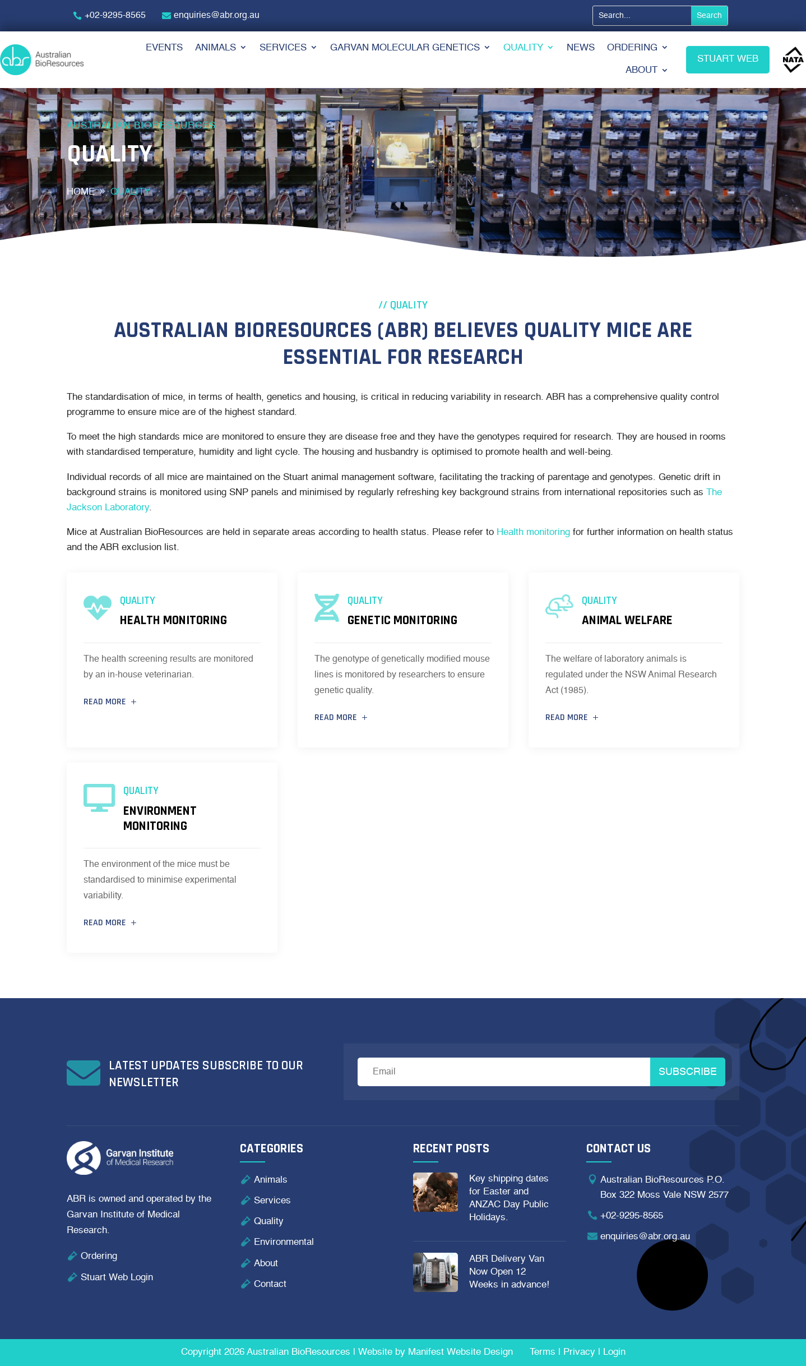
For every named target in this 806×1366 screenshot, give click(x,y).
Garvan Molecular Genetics (405, 48)
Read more (105, 702)
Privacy (579, 1352)
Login (614, 1352)
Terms (542, 1352)
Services (283, 48)
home (81, 192)
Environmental (284, 1242)
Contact (270, 1284)
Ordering (632, 48)
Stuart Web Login (117, 1277)
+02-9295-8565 (115, 15)
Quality (523, 48)
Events (164, 48)
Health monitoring (533, 532)
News (581, 48)
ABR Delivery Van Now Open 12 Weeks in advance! (509, 1272)
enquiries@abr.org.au (217, 15)
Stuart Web (727, 59)
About (641, 70)
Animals (215, 48)
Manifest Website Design (460, 1352)
